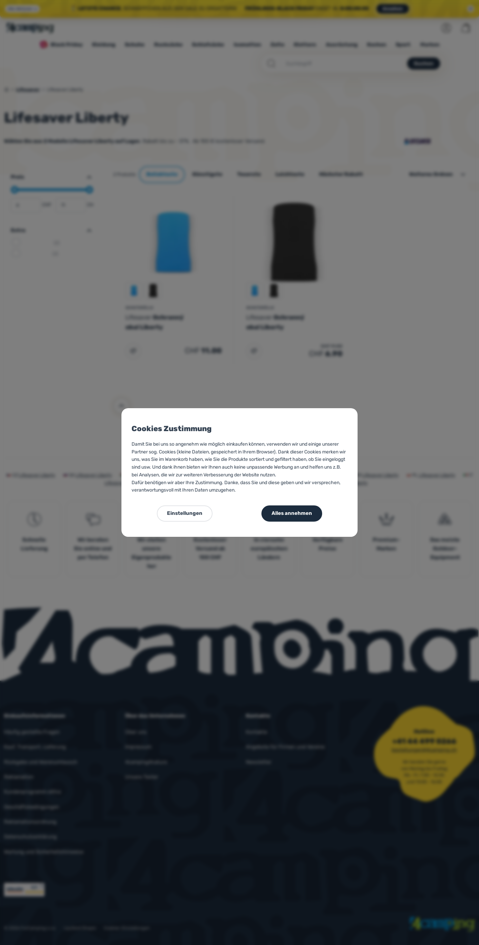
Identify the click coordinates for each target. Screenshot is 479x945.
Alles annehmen (292, 513)
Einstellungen (184, 513)
